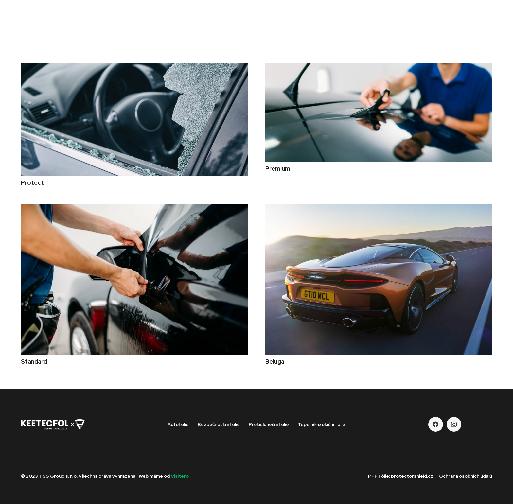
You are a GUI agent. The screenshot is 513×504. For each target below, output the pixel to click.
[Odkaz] (60, 26)
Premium (277, 168)
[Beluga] (378, 208)
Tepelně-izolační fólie (321, 424)
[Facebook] (435, 424)
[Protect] (134, 67)
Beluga (274, 361)
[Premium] (378, 67)
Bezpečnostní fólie (219, 424)
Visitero (180, 476)
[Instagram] (454, 424)
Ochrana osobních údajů (465, 476)
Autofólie (178, 424)
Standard (34, 361)
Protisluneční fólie (269, 424)
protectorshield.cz (412, 476)
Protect (32, 182)
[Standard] (134, 208)
